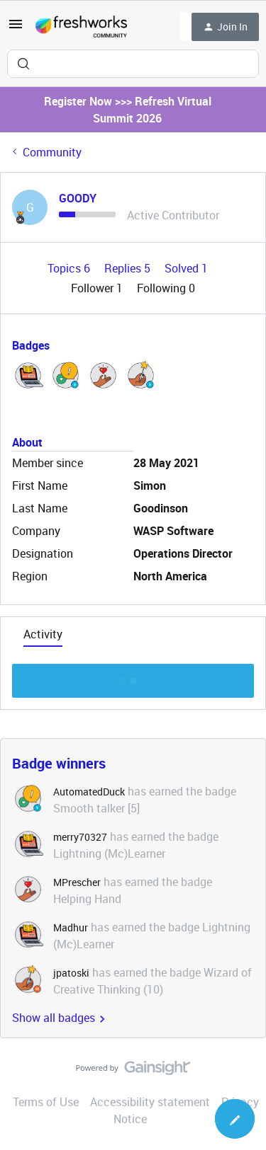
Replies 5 (128, 268)
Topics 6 (70, 268)
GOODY (77, 198)
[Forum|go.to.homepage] (81, 27)
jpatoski (71, 972)
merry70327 (80, 837)
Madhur (70, 927)
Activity (42, 634)
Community (52, 152)
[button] (15, 28)
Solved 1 (186, 268)
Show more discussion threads (133, 677)
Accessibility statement (150, 1102)
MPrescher (77, 882)
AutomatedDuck (89, 791)
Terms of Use (46, 1102)
